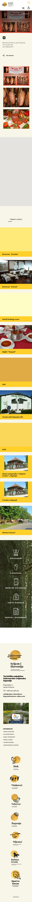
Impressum (16, 897)
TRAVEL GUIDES (8, 739)
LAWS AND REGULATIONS (10, 745)
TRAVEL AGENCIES (8, 731)
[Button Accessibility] (29, 10)
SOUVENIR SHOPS (8, 734)
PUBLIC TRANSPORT (9, 737)
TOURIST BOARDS (8, 742)
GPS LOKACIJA (8, 56)
